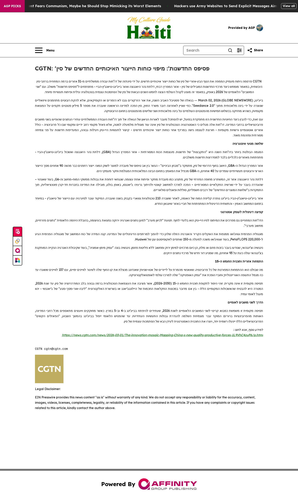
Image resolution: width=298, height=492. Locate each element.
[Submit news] (17, 232)
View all (289, 6)
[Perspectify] (17, 241)
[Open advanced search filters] (239, 50)
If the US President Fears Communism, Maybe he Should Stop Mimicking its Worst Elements (85, 6)
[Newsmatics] (17, 260)
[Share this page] (255, 50)
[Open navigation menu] (45, 50)
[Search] (204, 50)
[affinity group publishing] (17, 251)
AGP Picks (12, 6)
